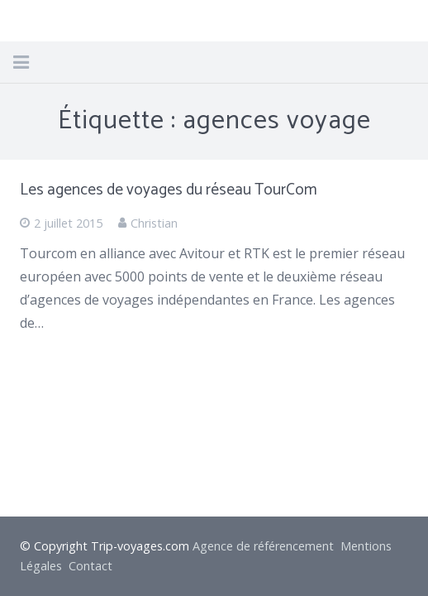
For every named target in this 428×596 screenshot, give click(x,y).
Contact (90, 566)
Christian (154, 223)
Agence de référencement (263, 546)
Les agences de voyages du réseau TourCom (168, 190)
